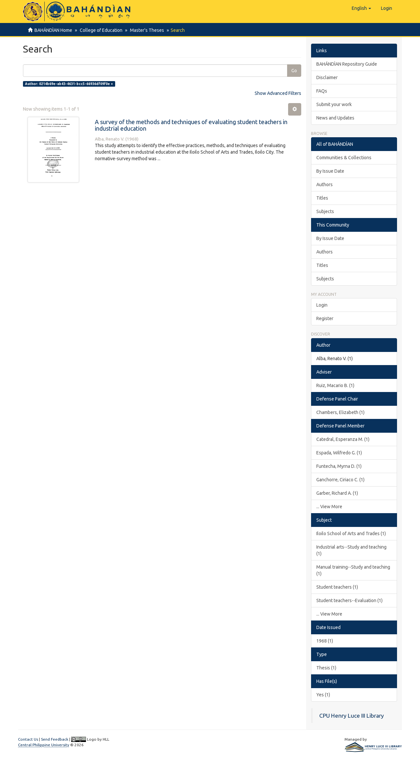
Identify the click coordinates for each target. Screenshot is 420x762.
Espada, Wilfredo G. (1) (339, 452)
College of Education (100, 30)
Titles (322, 198)
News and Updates (335, 117)
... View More (329, 506)
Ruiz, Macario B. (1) (335, 385)
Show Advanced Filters (278, 93)
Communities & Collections (343, 157)
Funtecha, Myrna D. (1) (339, 466)
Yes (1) (323, 694)
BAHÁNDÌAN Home (53, 30)
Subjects (325, 211)
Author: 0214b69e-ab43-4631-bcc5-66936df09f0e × (69, 84)
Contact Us (28, 739)
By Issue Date (330, 171)
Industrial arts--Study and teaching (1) (351, 550)
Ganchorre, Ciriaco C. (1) (340, 479)
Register (324, 318)
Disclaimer (327, 77)
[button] (361, 8)
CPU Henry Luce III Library (351, 715)
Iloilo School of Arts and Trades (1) (351, 533)
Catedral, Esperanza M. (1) (342, 439)
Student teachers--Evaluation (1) (349, 600)
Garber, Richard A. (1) (337, 493)
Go (294, 70)
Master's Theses (145, 30)
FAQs (321, 91)
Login (321, 305)
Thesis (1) (326, 667)
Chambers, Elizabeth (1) (340, 412)
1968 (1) (324, 640)
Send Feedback (54, 739)
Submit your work (334, 104)
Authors (324, 184)
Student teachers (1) (337, 587)
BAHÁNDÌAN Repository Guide (346, 64)
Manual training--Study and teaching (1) (353, 570)
